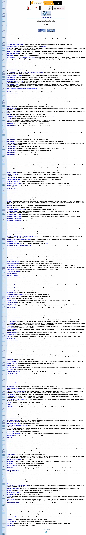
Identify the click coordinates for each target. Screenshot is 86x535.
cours (54, 91)
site (53, 116)
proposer (55, 22)
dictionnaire (43, 46)
